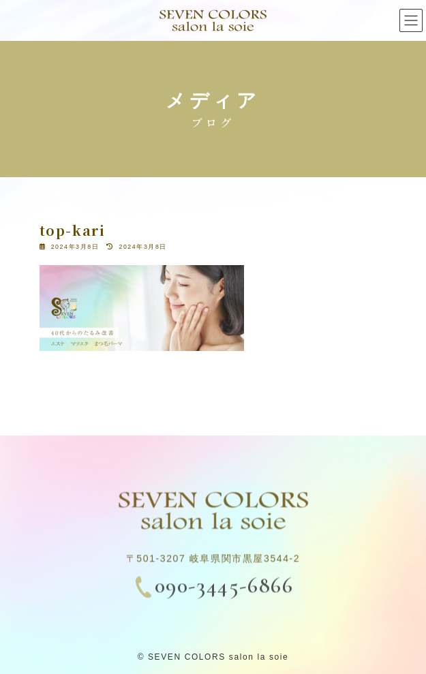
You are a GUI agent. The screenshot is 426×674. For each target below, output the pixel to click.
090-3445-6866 (224, 589)
